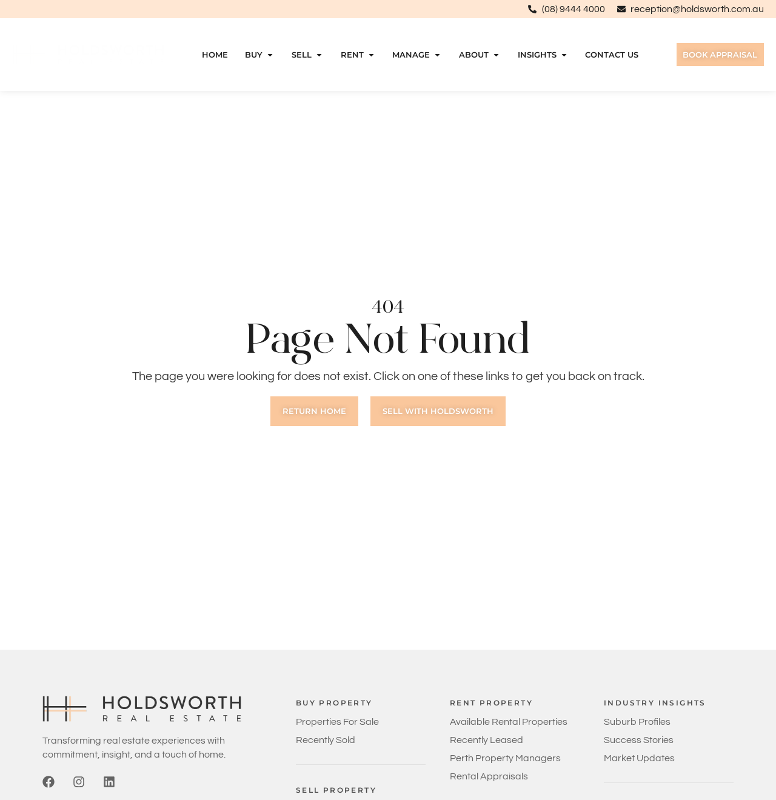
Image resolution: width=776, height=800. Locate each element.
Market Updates (639, 758)
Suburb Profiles (637, 722)
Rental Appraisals (489, 776)
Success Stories (639, 740)
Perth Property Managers (505, 758)
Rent (355, 55)
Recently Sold (325, 740)
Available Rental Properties (508, 722)
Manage (415, 55)
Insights (540, 55)
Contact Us (610, 55)
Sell (305, 55)
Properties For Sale (337, 722)
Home (212, 55)
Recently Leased (486, 740)
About (477, 55)
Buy (257, 55)
